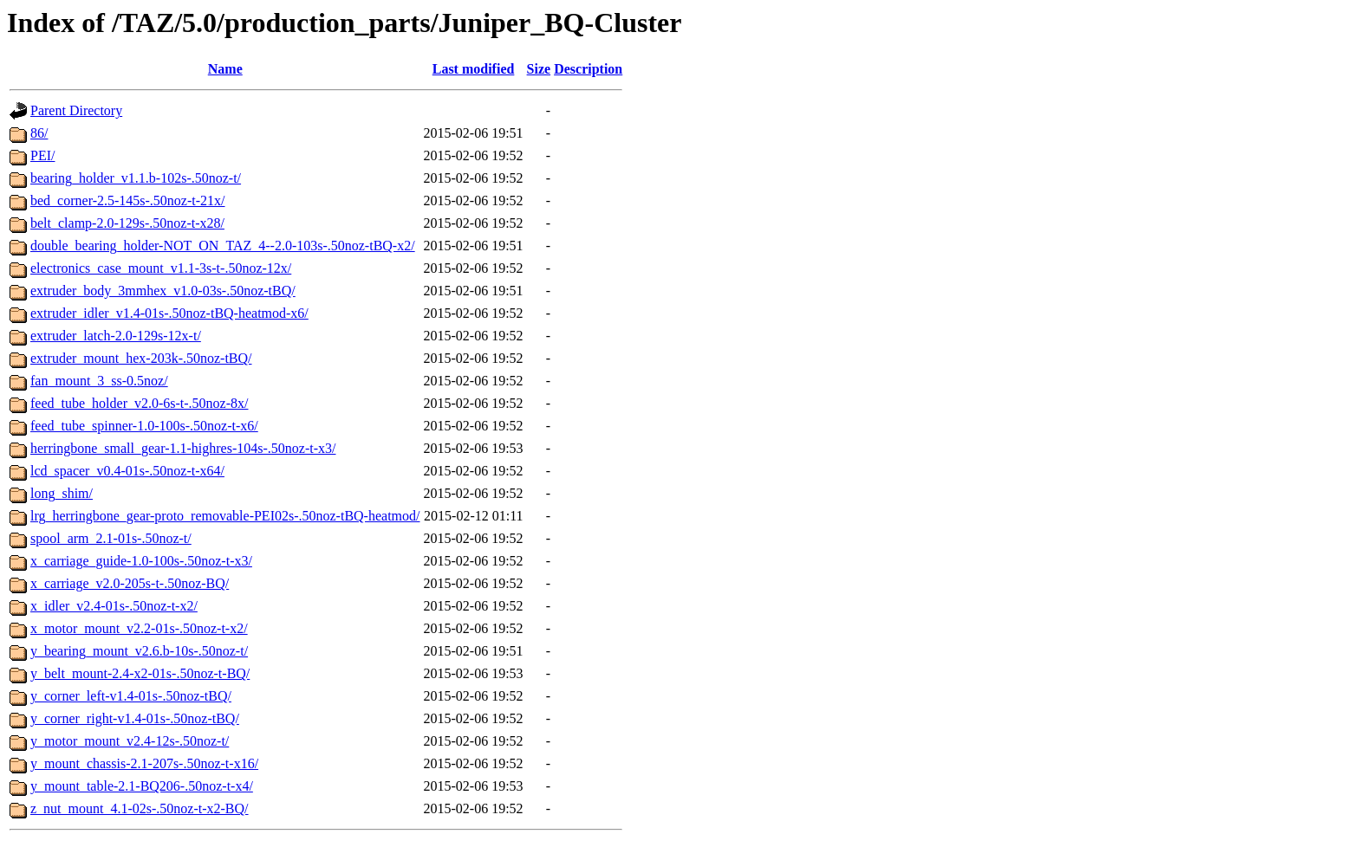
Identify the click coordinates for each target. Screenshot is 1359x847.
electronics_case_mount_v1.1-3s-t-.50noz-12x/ (160, 268)
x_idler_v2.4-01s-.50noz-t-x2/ (114, 605)
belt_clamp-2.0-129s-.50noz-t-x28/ (127, 223)
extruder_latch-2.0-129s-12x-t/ (115, 335)
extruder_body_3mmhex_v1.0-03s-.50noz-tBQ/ (163, 290)
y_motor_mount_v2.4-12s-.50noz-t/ (129, 741)
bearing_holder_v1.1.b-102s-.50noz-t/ (135, 178)
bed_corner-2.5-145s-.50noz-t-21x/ (127, 200)
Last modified (473, 68)
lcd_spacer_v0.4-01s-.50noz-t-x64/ (127, 470)
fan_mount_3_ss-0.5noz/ (99, 380)
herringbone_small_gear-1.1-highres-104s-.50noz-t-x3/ (182, 448)
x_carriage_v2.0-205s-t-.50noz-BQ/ (129, 583)
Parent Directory (76, 110)
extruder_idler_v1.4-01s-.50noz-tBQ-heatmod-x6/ (169, 313)
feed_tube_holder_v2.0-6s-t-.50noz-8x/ (139, 403)
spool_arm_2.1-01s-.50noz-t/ (111, 538)
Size (539, 68)
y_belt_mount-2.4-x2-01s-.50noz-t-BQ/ (140, 673)
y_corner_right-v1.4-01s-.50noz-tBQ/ (134, 718)
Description (588, 68)
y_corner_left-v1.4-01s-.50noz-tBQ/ (130, 696)
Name (225, 68)
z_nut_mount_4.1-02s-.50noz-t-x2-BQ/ (139, 808)
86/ (39, 133)
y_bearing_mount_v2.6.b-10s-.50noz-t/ (139, 650)
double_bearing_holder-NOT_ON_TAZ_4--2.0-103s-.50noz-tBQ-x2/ (222, 245)
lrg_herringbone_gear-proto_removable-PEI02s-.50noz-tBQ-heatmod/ (224, 515)
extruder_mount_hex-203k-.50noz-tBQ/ (141, 358)
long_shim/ (61, 493)
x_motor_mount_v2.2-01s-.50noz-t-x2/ (139, 628)
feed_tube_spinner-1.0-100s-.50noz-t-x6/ (144, 425)
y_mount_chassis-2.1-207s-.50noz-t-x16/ (144, 763)
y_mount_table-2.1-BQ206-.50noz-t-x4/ (141, 786)
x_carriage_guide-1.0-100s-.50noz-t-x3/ (141, 560)
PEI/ (42, 155)
